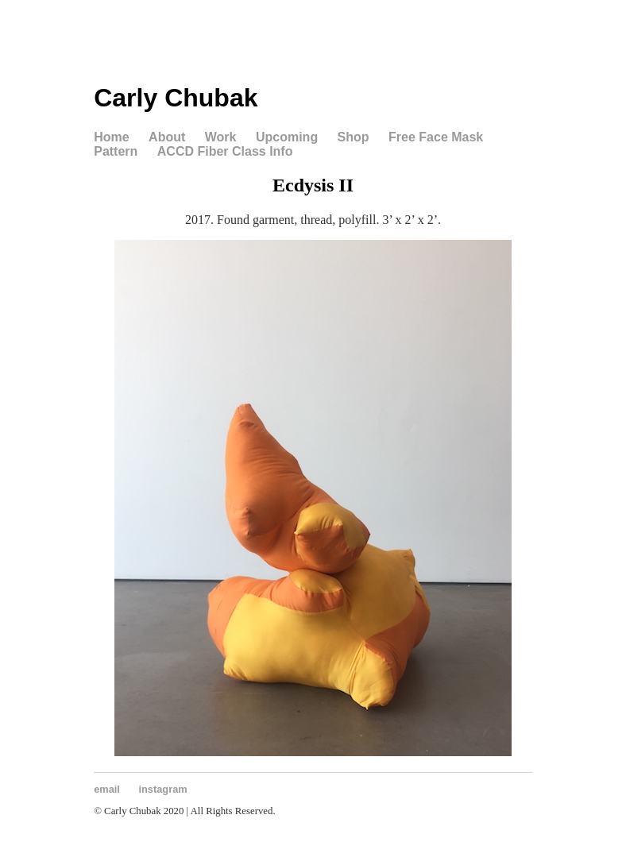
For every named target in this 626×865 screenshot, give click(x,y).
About (167, 137)
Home (111, 137)
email (107, 789)
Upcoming (287, 137)
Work (221, 137)
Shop (353, 137)
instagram (163, 789)
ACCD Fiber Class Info (225, 151)
